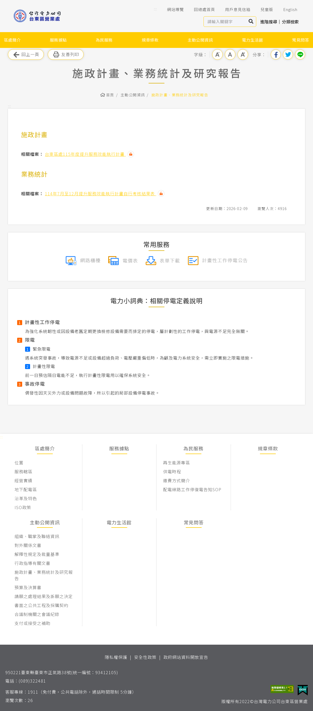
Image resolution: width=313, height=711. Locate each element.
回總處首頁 (201, 9)
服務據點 (58, 40)
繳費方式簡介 (176, 480)
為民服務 (104, 40)
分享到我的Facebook (276, 54)
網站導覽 (172, 9)
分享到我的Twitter (288, 54)
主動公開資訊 (200, 40)
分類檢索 (290, 21)
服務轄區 (23, 471)
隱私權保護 (116, 657)
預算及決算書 (28, 587)
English (286, 9)
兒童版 (263, 9)
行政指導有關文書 (32, 563)
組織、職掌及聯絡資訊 (37, 536)
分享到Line (300, 54)
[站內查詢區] (225, 22)
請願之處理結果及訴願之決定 (44, 596)
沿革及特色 (26, 498)
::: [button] (155, 9)
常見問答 (300, 40)
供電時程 (172, 471)
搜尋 (251, 22)
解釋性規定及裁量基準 (37, 554)
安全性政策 (145, 657)
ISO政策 (23, 507)
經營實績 (23, 480)
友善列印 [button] (65, 54)
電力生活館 (252, 40)
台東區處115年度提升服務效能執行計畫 (85, 154)
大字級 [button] (243, 54)
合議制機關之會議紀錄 (37, 614)
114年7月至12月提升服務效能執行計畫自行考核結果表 (100, 193)
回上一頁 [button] (25, 54)
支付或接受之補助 (32, 623)
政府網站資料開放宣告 (185, 657)
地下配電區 (26, 489)
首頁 (110, 94)
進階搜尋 (268, 21)
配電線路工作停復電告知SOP (192, 489)
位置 (19, 462)
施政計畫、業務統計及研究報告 (179, 94)
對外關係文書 (28, 545)
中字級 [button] (230, 54)
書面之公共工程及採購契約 (41, 605)
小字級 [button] (217, 54)
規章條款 (150, 40)
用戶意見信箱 (234, 9)
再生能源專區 (176, 462)
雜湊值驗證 (130, 154)
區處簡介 (12, 40)
